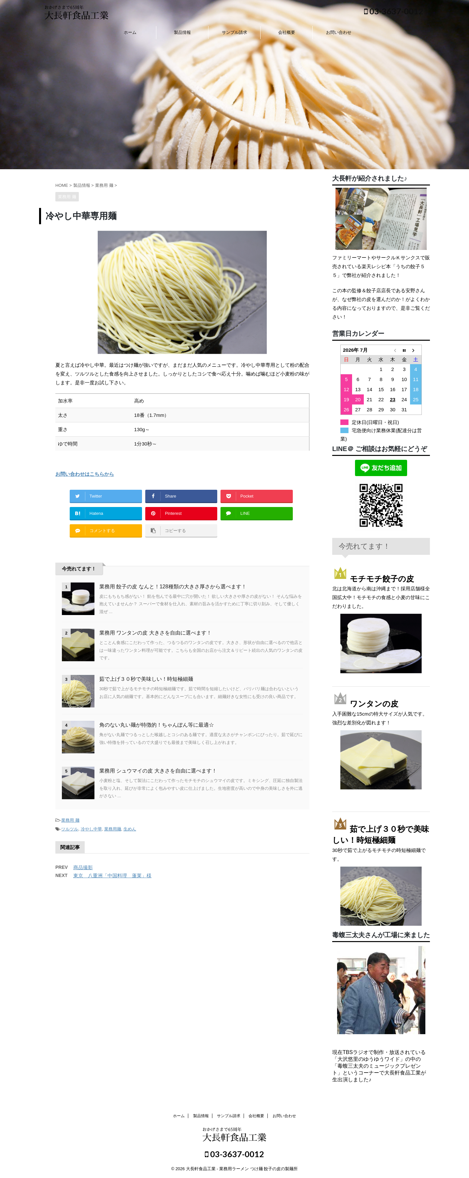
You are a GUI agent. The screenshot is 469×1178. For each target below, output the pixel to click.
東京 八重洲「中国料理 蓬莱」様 (112, 875)
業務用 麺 (70, 820)
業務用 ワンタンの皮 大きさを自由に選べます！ (155, 633)
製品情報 (182, 32)
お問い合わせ (338, 32)
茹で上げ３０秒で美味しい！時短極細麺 (146, 679)
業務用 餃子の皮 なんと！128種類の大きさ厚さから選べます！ (173, 586)
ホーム (130, 32)
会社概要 (286, 32)
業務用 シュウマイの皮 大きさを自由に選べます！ (158, 771)
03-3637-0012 (393, 11)
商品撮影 (83, 867)
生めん (129, 829)
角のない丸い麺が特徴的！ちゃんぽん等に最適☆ (156, 725)
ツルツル (69, 829)
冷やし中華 (91, 829)
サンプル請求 (234, 32)
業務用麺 (112, 829)
